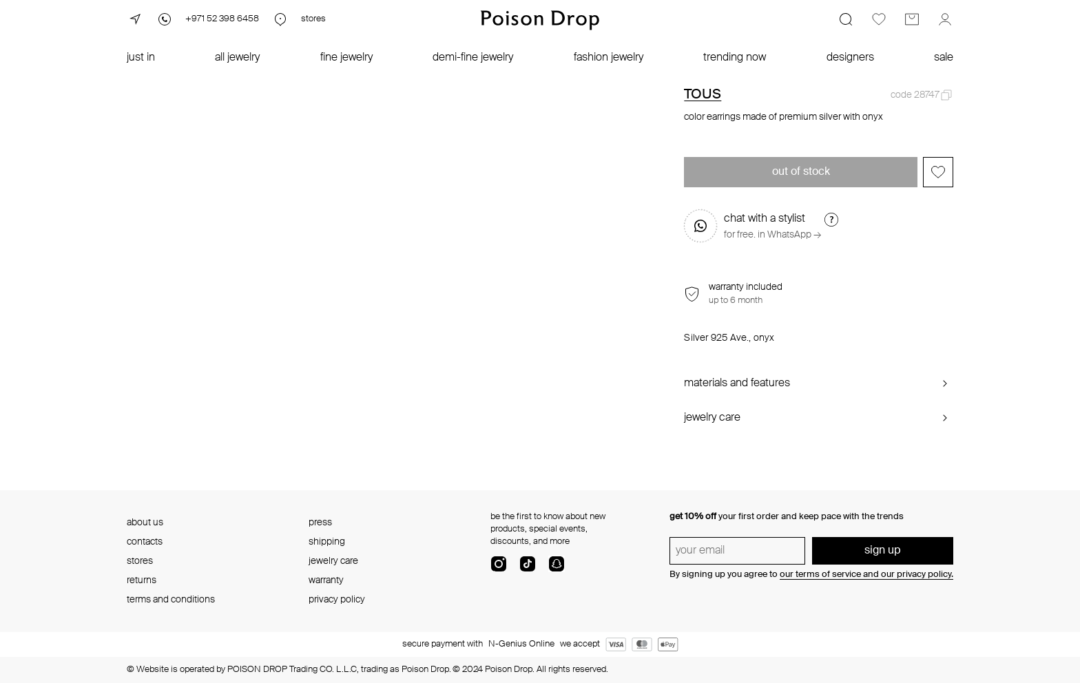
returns (141, 580)
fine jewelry (346, 57)
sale (943, 57)
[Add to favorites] (938, 172)
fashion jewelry (608, 57)
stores (140, 561)
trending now (734, 57)
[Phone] (207, 19)
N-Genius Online (521, 644)
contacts (145, 542)
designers (850, 57)
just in (141, 57)
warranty (326, 580)
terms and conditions (171, 600)
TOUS (702, 95)
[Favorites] (879, 19)
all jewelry (237, 57)
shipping (327, 542)
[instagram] (498, 569)
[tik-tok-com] (527, 569)
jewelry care (333, 561)
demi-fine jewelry (473, 57)
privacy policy (337, 600)
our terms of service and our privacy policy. (866, 574)
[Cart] (912, 19)
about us (145, 522)
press (320, 522)
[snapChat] (556, 569)
